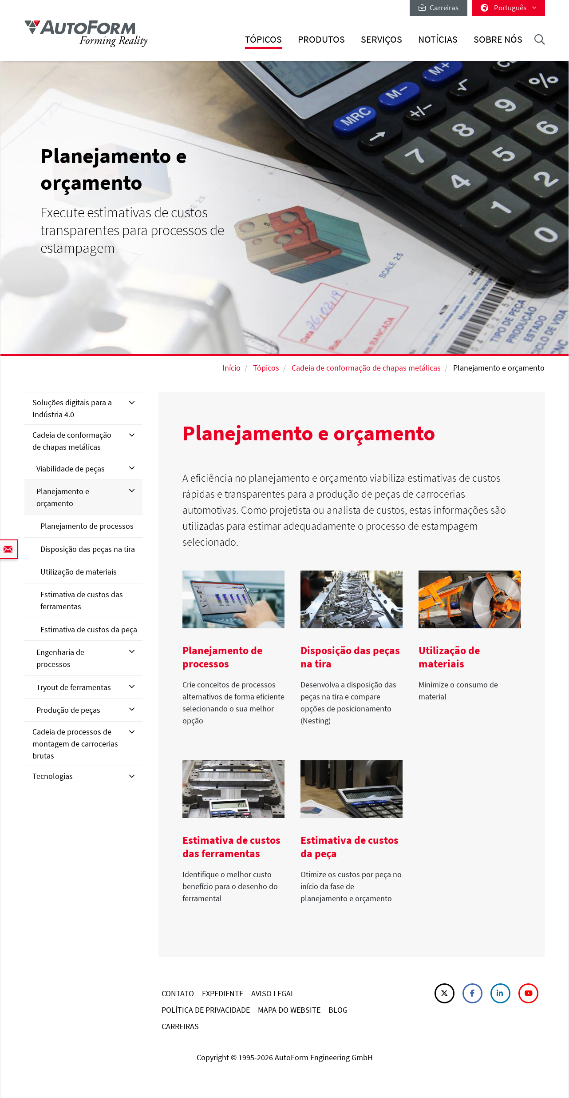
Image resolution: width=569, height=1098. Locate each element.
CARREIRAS (180, 1026)
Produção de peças (68, 710)
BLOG (338, 1010)
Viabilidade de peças (70, 468)
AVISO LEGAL (273, 993)
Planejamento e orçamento (62, 497)
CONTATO (178, 993)
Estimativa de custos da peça (88, 629)
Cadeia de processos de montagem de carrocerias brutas (75, 744)
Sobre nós (498, 39)
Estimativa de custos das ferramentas (81, 600)
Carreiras (438, 7)
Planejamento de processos (87, 526)
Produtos (321, 39)
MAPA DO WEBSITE (289, 1010)
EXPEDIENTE (222, 993)
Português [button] (508, 7)
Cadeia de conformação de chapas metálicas (366, 368)
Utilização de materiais (78, 572)
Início (231, 368)
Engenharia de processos (60, 658)
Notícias (438, 39)
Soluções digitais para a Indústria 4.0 (72, 408)
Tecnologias (52, 776)
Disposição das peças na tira (87, 549)
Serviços (381, 39)
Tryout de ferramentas (73, 687)
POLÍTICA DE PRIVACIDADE (206, 1010)
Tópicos (263, 39)
